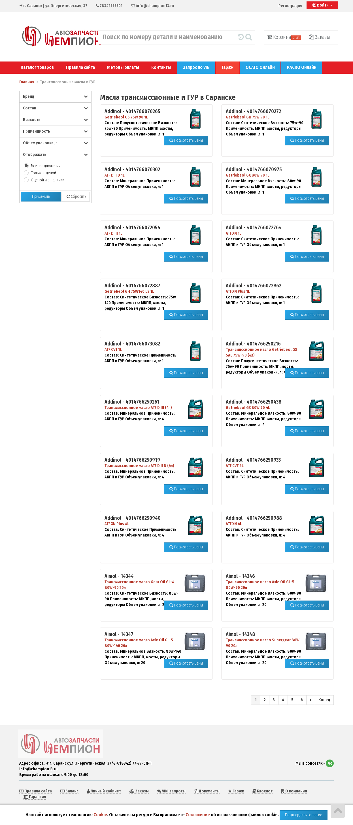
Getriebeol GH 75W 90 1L (247, 117)
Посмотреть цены (186, 140)
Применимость (55, 131)
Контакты (161, 67)
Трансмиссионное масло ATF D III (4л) (138, 407)
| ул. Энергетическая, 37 (53, 5)
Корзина (284, 37)
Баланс (69, 791)
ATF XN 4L (234, 523)
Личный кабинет (104, 791)
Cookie (100, 814)
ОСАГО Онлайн (260, 67)
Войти (322, 5)
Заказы (319, 37)
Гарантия (35, 796)
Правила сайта (80, 67)
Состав (55, 108)
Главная (26, 82)
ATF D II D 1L (115, 175)
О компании (294, 791)
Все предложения (46, 166)
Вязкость (55, 119)
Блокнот (262, 791)
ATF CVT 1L (113, 349)
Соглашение (198, 814)
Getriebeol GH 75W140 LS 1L (129, 291)
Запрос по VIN (196, 67)
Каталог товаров (37, 67)
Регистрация (290, 5)
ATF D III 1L (113, 233)
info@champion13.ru (152, 5)
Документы (207, 791)
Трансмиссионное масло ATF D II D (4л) (139, 465)
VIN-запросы (171, 791)
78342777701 (109, 5)
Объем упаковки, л (55, 143)
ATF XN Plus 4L (117, 523)
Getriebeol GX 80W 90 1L (247, 175)
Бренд (55, 96)
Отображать (55, 154)
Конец (324, 699)
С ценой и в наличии (47, 180)
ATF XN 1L (233, 233)
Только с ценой (43, 173)
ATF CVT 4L (235, 465)
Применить (41, 196)
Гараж (227, 67)
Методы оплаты (123, 67)
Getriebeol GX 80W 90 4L (248, 407)
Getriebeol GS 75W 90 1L (126, 117)
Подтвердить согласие (303, 815)
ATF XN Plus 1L (238, 291)
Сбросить (76, 196)
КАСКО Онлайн (301, 67)
